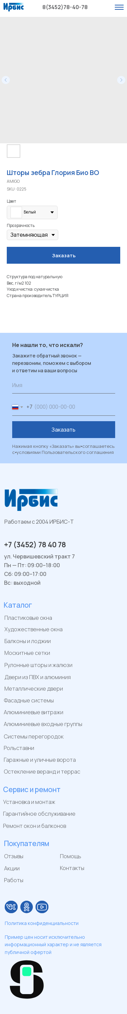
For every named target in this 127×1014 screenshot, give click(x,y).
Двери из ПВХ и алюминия (37, 677)
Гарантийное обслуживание (39, 813)
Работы (13, 880)
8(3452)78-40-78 (65, 7)
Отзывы (13, 856)
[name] (63, 385)
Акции (12, 868)
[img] (11, 907)
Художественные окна (33, 629)
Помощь (70, 856)
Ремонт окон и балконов (34, 826)
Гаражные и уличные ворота (40, 759)
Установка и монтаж (29, 802)
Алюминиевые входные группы (43, 724)
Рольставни (19, 748)
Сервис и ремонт (32, 789)
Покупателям (26, 843)
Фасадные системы (29, 700)
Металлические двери (33, 688)
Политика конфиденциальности (42, 923)
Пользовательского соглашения (78, 452)
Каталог (18, 605)
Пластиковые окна (28, 617)
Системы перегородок (34, 736)
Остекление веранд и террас (42, 771)
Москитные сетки (27, 653)
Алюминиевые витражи (33, 712)
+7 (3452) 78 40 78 (35, 544)
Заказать (63, 429)
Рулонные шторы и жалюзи (38, 665)
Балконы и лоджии (27, 641)
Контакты (72, 868)
